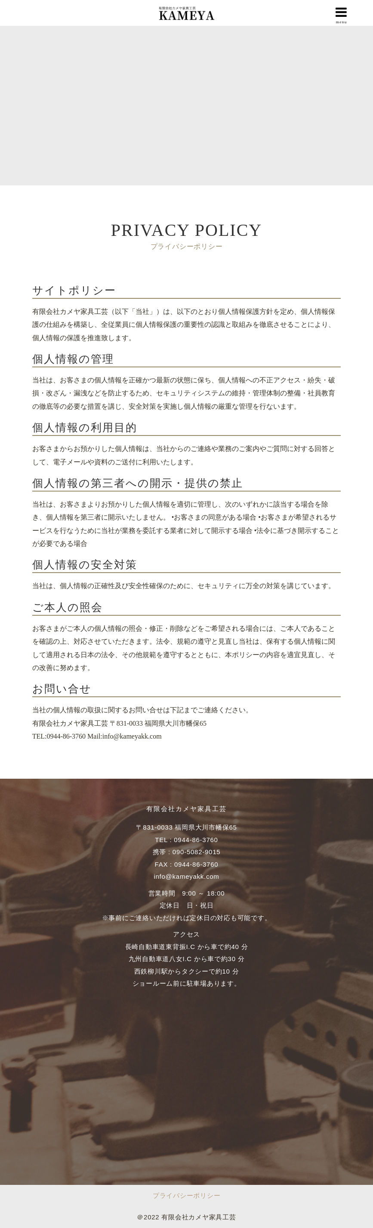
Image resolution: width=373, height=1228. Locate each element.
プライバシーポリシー (187, 1195)
